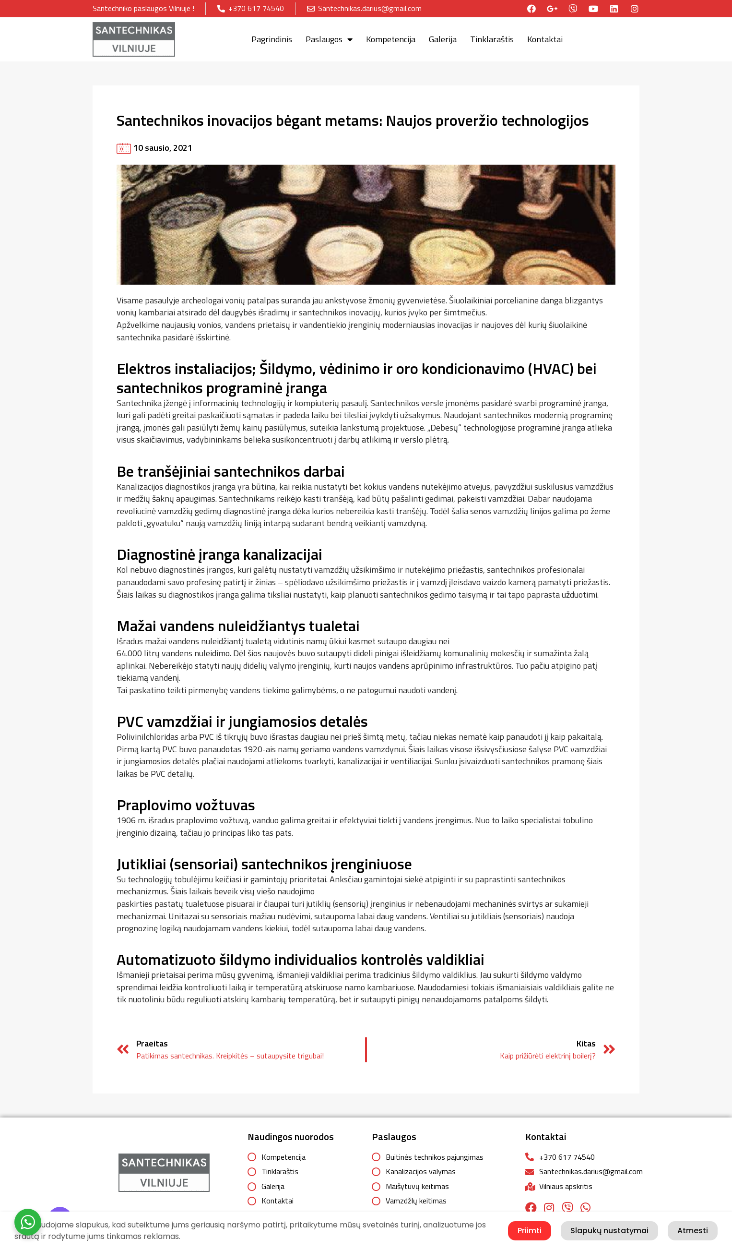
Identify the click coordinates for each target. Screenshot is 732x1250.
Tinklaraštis (492, 39)
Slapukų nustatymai (609, 1230)
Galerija (443, 39)
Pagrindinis (271, 39)
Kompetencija (390, 39)
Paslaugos (329, 39)
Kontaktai (545, 39)
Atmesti (692, 1230)
